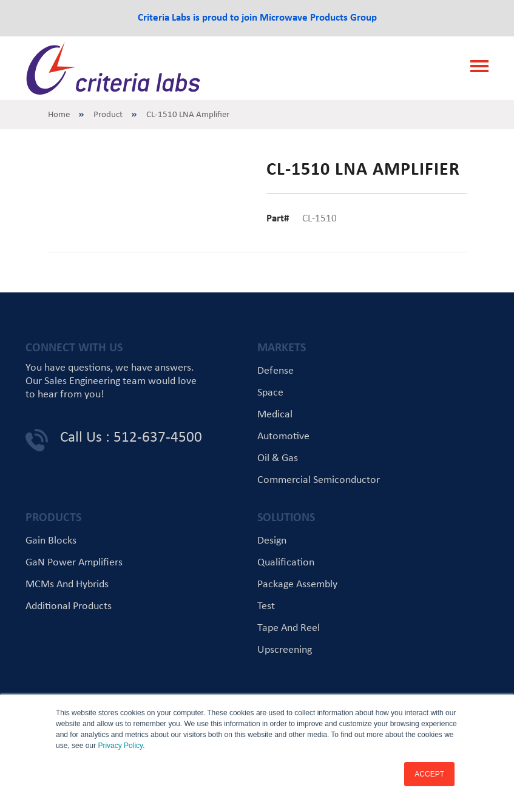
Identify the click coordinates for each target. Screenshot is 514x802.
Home (59, 115)
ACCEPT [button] (429, 774)
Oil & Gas (277, 458)
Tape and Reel (288, 628)
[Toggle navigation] (476, 68)
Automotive (283, 436)
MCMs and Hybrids (67, 584)
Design (271, 541)
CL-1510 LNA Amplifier (187, 115)
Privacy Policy (120, 745)
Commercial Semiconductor (318, 480)
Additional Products (68, 606)
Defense (275, 371)
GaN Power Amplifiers (74, 562)
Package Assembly (297, 584)
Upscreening (284, 650)
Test (266, 606)
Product (108, 115)
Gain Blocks (50, 541)
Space (270, 393)
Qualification (285, 562)
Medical (275, 414)
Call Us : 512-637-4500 (131, 437)
